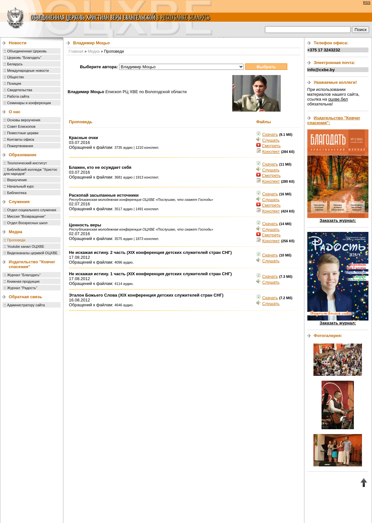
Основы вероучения (23, 120)
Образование (23, 154)
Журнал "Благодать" (23, 275)
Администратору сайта (26, 305)
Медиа (15, 231)
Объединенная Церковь (27, 51)
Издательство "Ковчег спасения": (333, 120)
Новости (18, 42)
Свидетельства (19, 90)
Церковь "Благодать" (24, 58)
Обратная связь (25, 296)
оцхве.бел (338, 99)
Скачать (270, 134)
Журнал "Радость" (22, 288)
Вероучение (17, 180)
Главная (76, 51)
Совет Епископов (21, 126)
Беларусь (15, 64)
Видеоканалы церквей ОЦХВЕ (32, 253)
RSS (366, 3)
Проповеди (16, 240)
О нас (14, 111)
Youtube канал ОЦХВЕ (25, 246)
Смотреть (271, 145)
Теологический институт (27, 163)
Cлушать (271, 140)
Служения (19, 201)
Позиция (14, 83)
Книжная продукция (23, 281)
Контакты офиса (20, 139)
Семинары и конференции (29, 103)
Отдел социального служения (31, 210)
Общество (15, 77)
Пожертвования (20, 146)
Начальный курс (20, 186)
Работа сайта (18, 96)
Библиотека (17, 193)
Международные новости (28, 70)
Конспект (271, 151)
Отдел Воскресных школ (27, 223)
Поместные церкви (22, 133)
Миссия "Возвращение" (26, 216)
